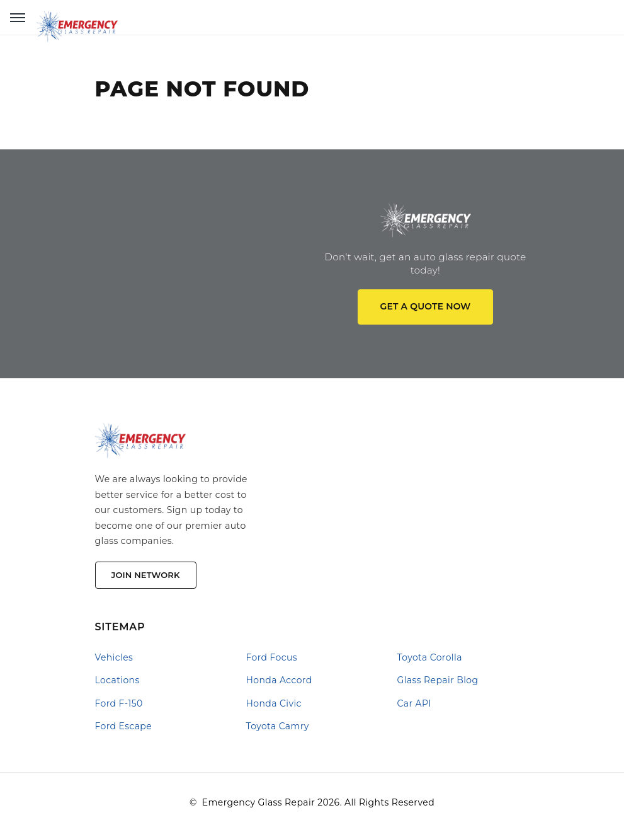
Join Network (145, 575)
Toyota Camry (277, 726)
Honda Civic (274, 703)
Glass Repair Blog (438, 680)
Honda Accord (279, 680)
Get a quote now (425, 306)
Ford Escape (123, 726)
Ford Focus (272, 657)
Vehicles (114, 657)
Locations (117, 680)
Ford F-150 (119, 703)
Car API (414, 703)
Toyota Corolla (429, 657)
